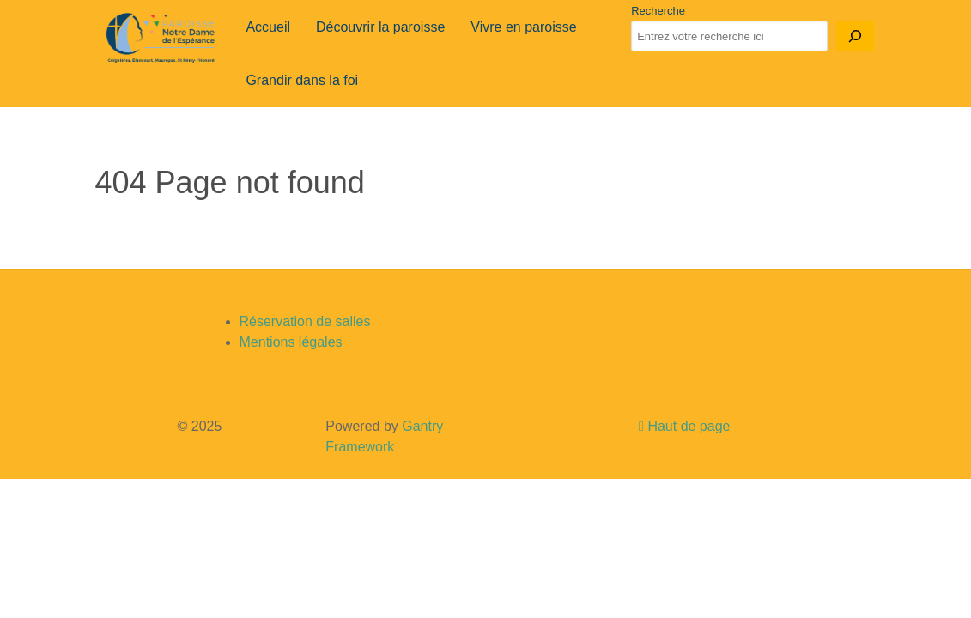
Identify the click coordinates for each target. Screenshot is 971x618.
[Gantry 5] (161, 38)
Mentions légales (291, 342)
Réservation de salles (305, 321)
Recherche (658, 10)
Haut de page (684, 426)
